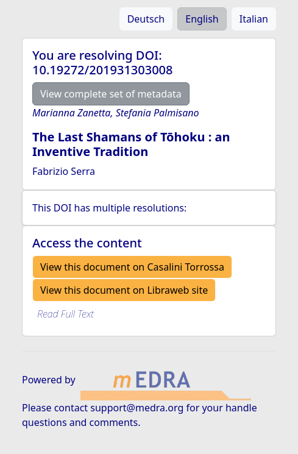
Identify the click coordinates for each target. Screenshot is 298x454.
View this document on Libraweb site (124, 290)
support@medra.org (136, 407)
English (201, 19)
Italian (253, 19)
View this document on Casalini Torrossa (132, 267)
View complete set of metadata (111, 94)
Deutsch (146, 19)
